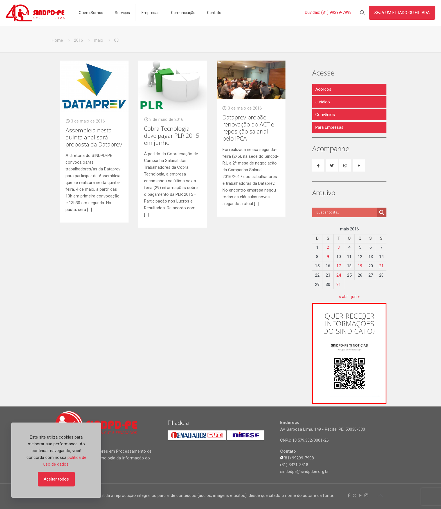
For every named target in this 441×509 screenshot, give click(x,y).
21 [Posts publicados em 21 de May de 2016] (381, 265)
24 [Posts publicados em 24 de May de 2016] (338, 275)
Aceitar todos (56, 479)
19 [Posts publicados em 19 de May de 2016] (360, 265)
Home (57, 40)
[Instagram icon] (366, 495)
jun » (355, 296)
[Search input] (345, 212)
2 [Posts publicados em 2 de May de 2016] (328, 247)
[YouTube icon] (360, 495)
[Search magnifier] (381, 212)
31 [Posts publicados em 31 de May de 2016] (338, 284)
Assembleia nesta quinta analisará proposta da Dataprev (94, 137)
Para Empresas (329, 127)
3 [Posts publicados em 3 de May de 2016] (339, 247)
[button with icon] (318, 165)
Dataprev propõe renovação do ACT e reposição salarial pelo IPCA (248, 127)
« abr (343, 296)
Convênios (325, 114)
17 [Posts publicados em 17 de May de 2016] (338, 265)
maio (98, 40)
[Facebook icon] (348, 495)
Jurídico (322, 102)
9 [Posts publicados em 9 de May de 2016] (328, 256)
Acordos (323, 89)
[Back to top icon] (380, 495)
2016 (78, 40)
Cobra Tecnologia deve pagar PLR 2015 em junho (171, 135)
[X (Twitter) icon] (354, 495)
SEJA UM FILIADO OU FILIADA (402, 12)
